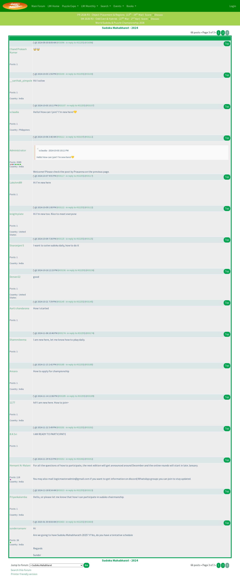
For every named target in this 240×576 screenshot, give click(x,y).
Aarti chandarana (19, 308)
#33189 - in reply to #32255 (71, 396)
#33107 (90, 105)
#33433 (88, 521)
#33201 (88, 427)
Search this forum (21, 570)
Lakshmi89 (16, 182)
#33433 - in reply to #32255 (70, 521)
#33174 (90, 333)
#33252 (88, 458)
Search (105, 6)
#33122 (88, 207)
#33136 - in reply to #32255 (71, 270)
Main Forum (39, 6)
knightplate (17, 214)
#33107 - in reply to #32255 (71, 105)
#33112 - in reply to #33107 (70, 136)
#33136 (90, 270)
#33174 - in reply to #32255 (71, 333)
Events (118, 6)
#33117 (88, 175)
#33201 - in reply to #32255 (70, 427)
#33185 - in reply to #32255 (70, 364)
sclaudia (14, 112)
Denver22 (15, 276)
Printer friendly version (24, 574)
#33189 (90, 396)
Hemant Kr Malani (20, 465)
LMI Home (54, 6)
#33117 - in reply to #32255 (70, 175)
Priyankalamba (18, 497)
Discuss (158, 14)
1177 (12, 402)
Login (233, 6)
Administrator (18, 150)
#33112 (88, 136)
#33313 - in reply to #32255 (70, 490)
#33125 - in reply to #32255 (70, 238)
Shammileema (18, 339)
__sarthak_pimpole (21, 80)
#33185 (88, 364)
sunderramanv (18, 528)
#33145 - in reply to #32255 (70, 301)
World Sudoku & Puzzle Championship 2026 (120, 22)
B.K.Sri (13, 434)
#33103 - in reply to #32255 (70, 73)
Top (227, 43)
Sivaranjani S (17, 245)
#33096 (88, 42)
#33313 (88, 490)
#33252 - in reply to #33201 (70, 458)
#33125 (88, 238)
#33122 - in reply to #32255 (70, 207)
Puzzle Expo (69, 6)
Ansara (14, 371)
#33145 (88, 301)
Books (130, 6)
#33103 (88, 73)
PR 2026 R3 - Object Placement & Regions (101, 14)
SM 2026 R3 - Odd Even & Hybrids (99, 18)
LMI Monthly (88, 6)
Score (148, 14)
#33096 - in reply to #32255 (70, 42)
